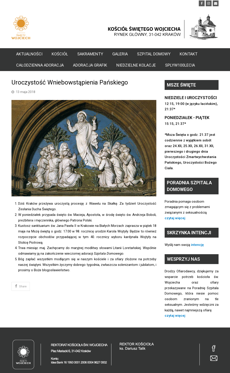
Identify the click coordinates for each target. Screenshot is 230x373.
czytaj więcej (175, 218)
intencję (197, 245)
